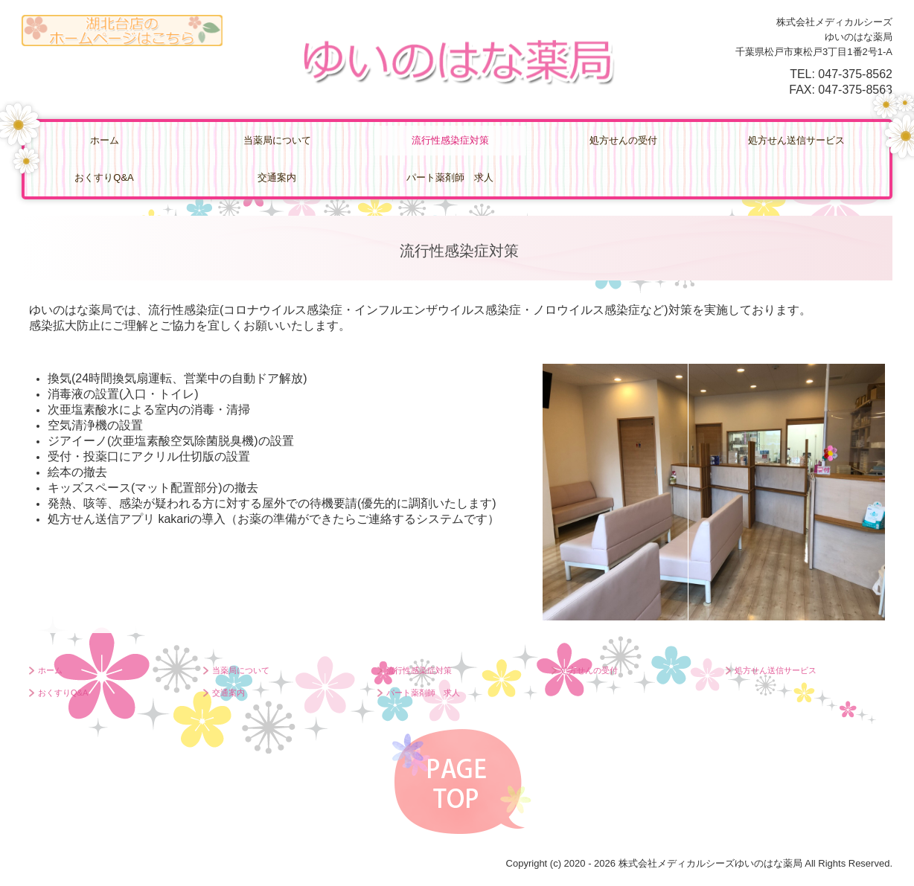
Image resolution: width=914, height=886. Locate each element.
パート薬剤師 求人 (449, 177)
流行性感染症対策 (450, 140)
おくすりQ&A (103, 177)
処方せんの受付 (623, 140)
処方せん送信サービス (796, 140)
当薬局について (277, 140)
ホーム (104, 140)
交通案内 (277, 177)
